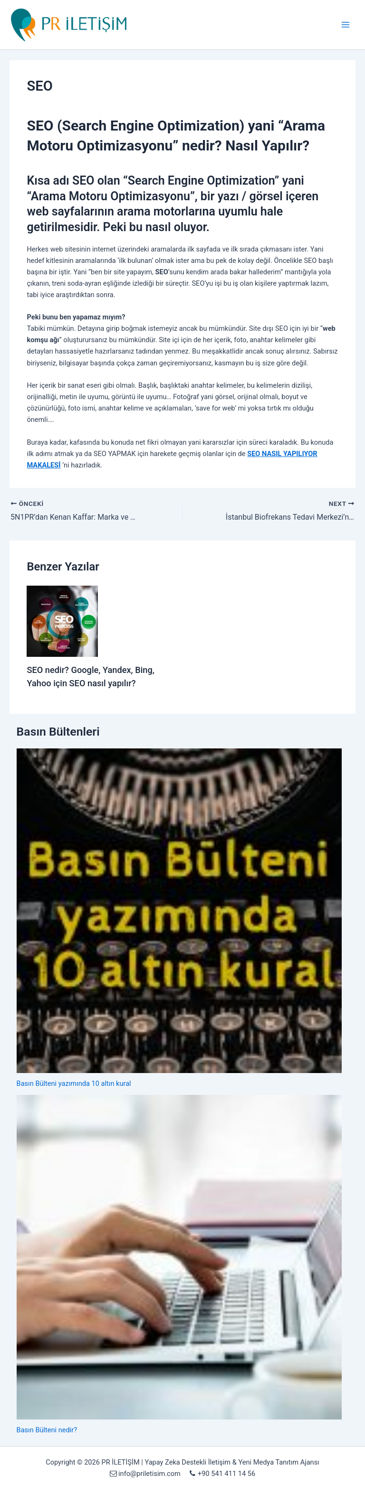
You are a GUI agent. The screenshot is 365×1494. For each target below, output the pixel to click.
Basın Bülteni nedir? (47, 1430)
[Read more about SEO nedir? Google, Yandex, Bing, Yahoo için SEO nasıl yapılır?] (62, 620)
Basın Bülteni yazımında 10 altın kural (74, 1083)
